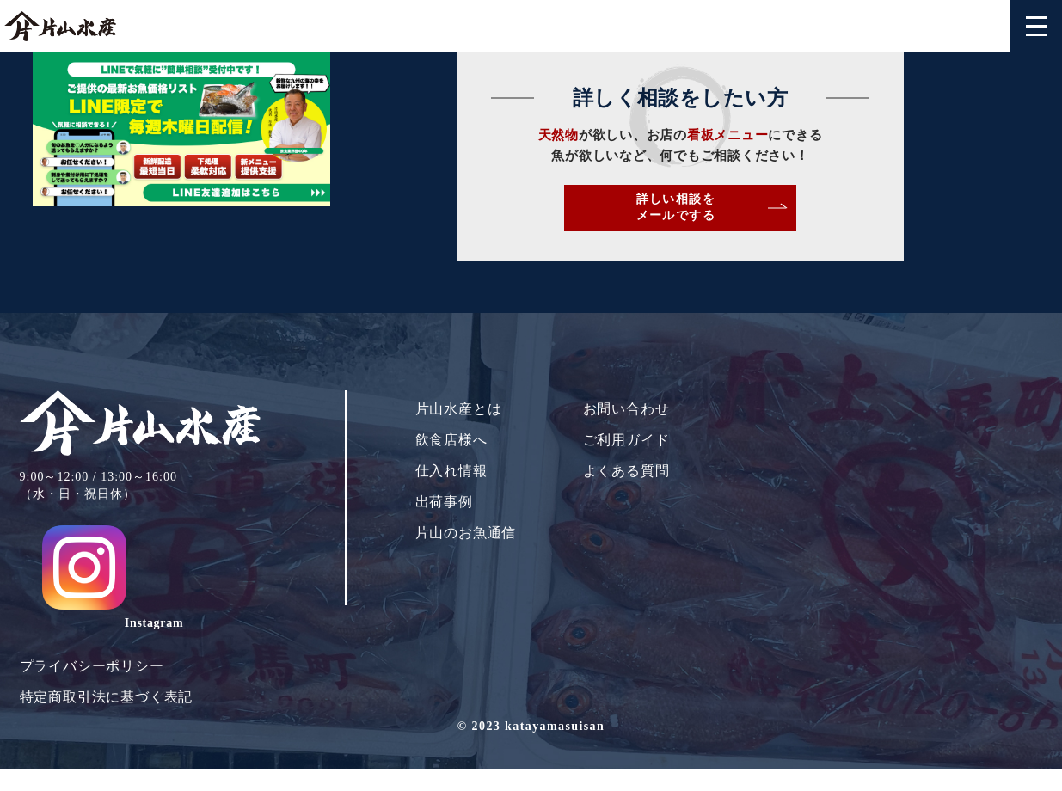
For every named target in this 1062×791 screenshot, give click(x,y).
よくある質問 (626, 493)
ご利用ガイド (626, 462)
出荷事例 (444, 524)
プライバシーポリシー (92, 637)
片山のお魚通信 (466, 555)
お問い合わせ (626, 431)
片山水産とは (458, 431)
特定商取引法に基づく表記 (106, 668)
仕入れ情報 (451, 493)
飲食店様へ (451, 462)
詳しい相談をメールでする (805, 217)
